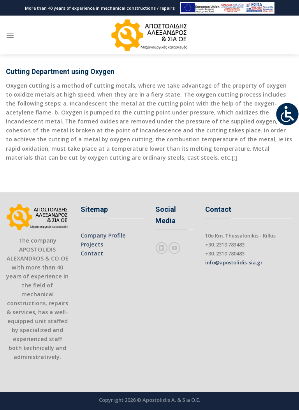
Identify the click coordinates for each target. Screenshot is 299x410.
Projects (92, 244)
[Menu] (10, 35)
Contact (92, 253)
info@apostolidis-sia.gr (234, 262)
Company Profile (103, 235)
